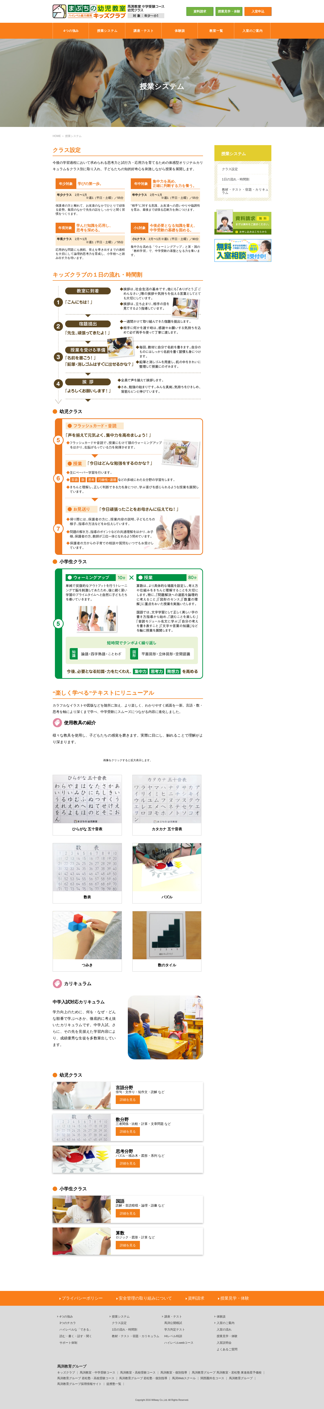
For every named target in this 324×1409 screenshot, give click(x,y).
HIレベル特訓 (173, 1336)
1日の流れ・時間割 (235, 179)
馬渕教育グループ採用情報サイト (79, 1384)
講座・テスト (173, 1316)
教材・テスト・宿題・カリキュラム (245, 191)
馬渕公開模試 (173, 1323)
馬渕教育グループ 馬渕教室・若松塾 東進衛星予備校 (227, 1372)
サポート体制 (68, 1342)
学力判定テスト (174, 1329)
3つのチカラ (67, 1323)
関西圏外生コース (212, 1378)
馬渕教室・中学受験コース (97, 1372)
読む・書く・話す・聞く (75, 1336)
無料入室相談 (242, 250)
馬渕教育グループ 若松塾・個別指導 (143, 1378)
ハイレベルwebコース (178, 1342)
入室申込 (258, 11)
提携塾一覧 (113, 1384)
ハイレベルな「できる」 (75, 1329)
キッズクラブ (66, 1372)
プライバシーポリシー (82, 1298)
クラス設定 (230, 169)
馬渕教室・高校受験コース (138, 1372)
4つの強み (66, 1316)
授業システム (233, 154)
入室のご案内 (225, 1323)
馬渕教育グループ (241, 1378)
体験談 (221, 1316)
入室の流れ (224, 1329)
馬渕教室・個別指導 (173, 1372)
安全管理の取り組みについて (145, 1298)
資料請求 (199, 11)
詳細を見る (128, 1099)
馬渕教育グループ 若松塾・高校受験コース (85, 1378)
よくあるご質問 (227, 1349)
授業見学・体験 (229, 11)
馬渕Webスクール (184, 1378)
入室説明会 (224, 1342)
